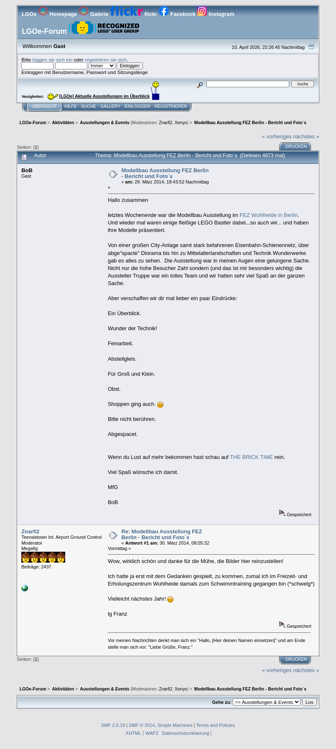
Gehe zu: (222, 702)
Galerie (94, 14)
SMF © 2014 (142, 725)
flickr (134, 14)
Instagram (215, 14)
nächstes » (306, 136)
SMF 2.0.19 (113, 725)
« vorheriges (277, 136)
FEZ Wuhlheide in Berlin (268, 215)
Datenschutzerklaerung (185, 733)
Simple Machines (174, 725)
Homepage (58, 14)
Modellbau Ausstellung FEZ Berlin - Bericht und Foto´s (165, 173)
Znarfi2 (165, 122)
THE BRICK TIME (251, 457)
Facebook (178, 14)
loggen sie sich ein (53, 59)
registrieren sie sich (106, 59)
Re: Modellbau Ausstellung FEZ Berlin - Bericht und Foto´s (161, 534)
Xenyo (181, 122)
